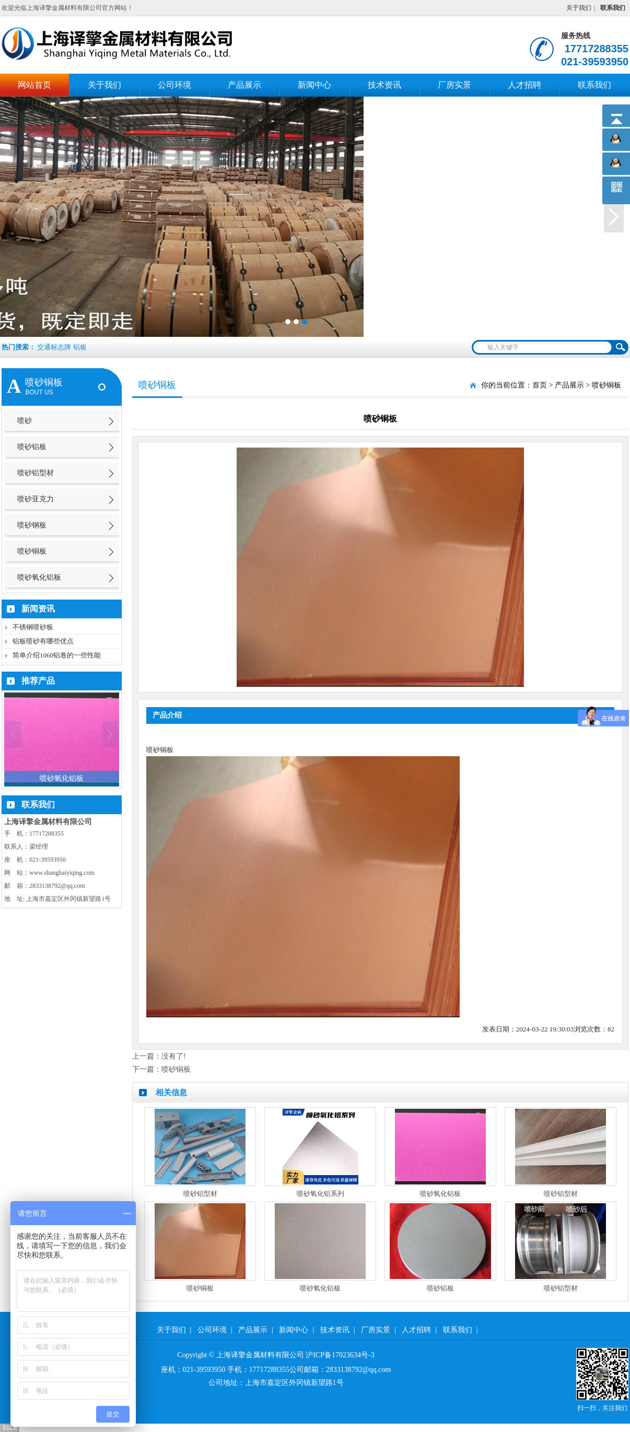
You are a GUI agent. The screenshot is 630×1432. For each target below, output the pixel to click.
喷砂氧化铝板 (39, 577)
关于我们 (578, 7)
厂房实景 (454, 84)
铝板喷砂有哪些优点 (43, 641)
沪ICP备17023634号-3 (340, 1355)
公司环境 (174, 84)
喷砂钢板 (31, 525)
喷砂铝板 (31, 447)
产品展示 (244, 84)
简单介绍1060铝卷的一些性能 (57, 655)
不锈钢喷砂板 (33, 627)
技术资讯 (384, 84)
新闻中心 (314, 84)
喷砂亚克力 (35, 499)
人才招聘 (524, 84)
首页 (539, 385)
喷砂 (24, 421)
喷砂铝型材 (35, 473)
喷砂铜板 (31, 551)
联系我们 (594, 84)
